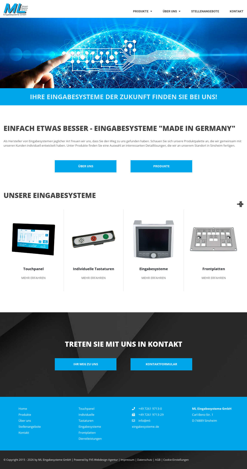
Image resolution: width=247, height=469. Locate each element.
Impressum (127, 459)
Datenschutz (144, 459)
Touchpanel (86, 409)
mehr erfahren (33, 278)
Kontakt (23, 433)
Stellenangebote (29, 427)
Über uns (85, 166)
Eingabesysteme (90, 427)
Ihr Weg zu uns (85, 364)
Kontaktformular (161, 364)
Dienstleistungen (90, 439)
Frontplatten (87, 433)
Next (239, 204)
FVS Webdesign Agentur (103, 459)
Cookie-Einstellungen (176, 459)
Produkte (161, 166)
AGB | (159, 459)
